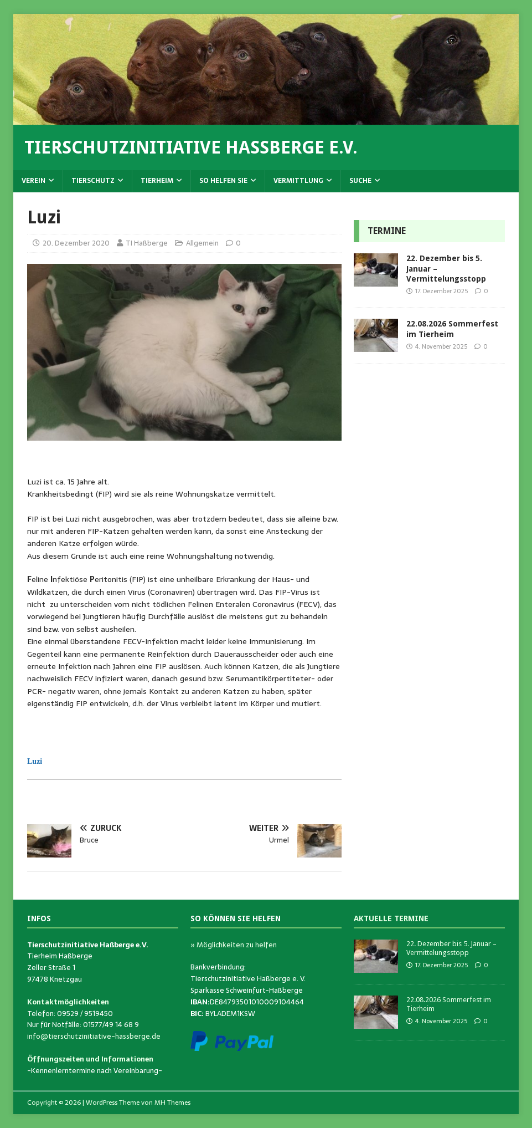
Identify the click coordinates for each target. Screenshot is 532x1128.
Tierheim (157, 180)
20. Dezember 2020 (76, 243)
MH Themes (172, 1102)
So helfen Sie (223, 180)
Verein (33, 180)
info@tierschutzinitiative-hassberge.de (94, 1036)
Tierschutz (93, 180)
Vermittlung (298, 180)
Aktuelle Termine (391, 918)
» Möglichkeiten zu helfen (233, 945)
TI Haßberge (147, 243)
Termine (387, 231)
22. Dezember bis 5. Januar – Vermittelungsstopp (451, 948)
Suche (360, 180)
